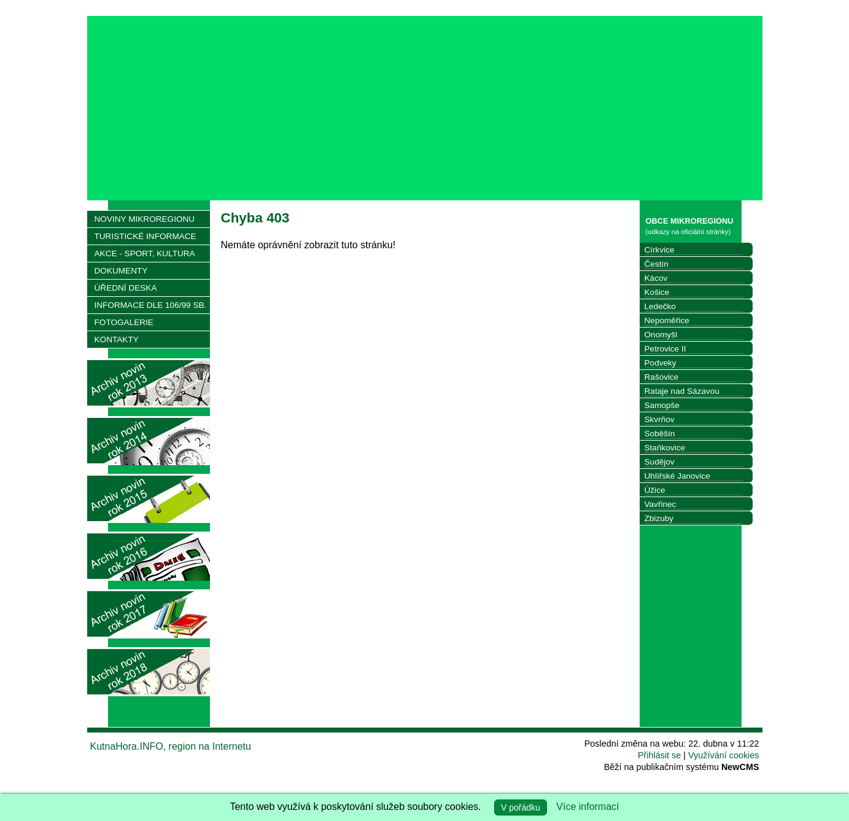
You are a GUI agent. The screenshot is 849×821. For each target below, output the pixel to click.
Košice (657, 292)
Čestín (657, 264)
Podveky (660, 362)
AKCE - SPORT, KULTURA (145, 253)
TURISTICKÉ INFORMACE (145, 236)
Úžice (655, 490)
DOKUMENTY (121, 270)
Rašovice (662, 377)
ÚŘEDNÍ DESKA (126, 288)
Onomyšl (661, 334)
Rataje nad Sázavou (682, 391)
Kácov (656, 278)
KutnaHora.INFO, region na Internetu (170, 746)
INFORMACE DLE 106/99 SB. (151, 305)
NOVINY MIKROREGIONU (145, 219)
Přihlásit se (659, 755)
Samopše (662, 405)
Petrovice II (665, 348)
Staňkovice (665, 447)
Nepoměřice (667, 320)
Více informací (587, 806)
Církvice (660, 249)
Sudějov (660, 461)
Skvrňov (660, 419)
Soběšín (660, 433)
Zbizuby (659, 518)
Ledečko (660, 306)
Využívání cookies (723, 755)
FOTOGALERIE (124, 322)
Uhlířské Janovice (677, 476)
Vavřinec (660, 504)
